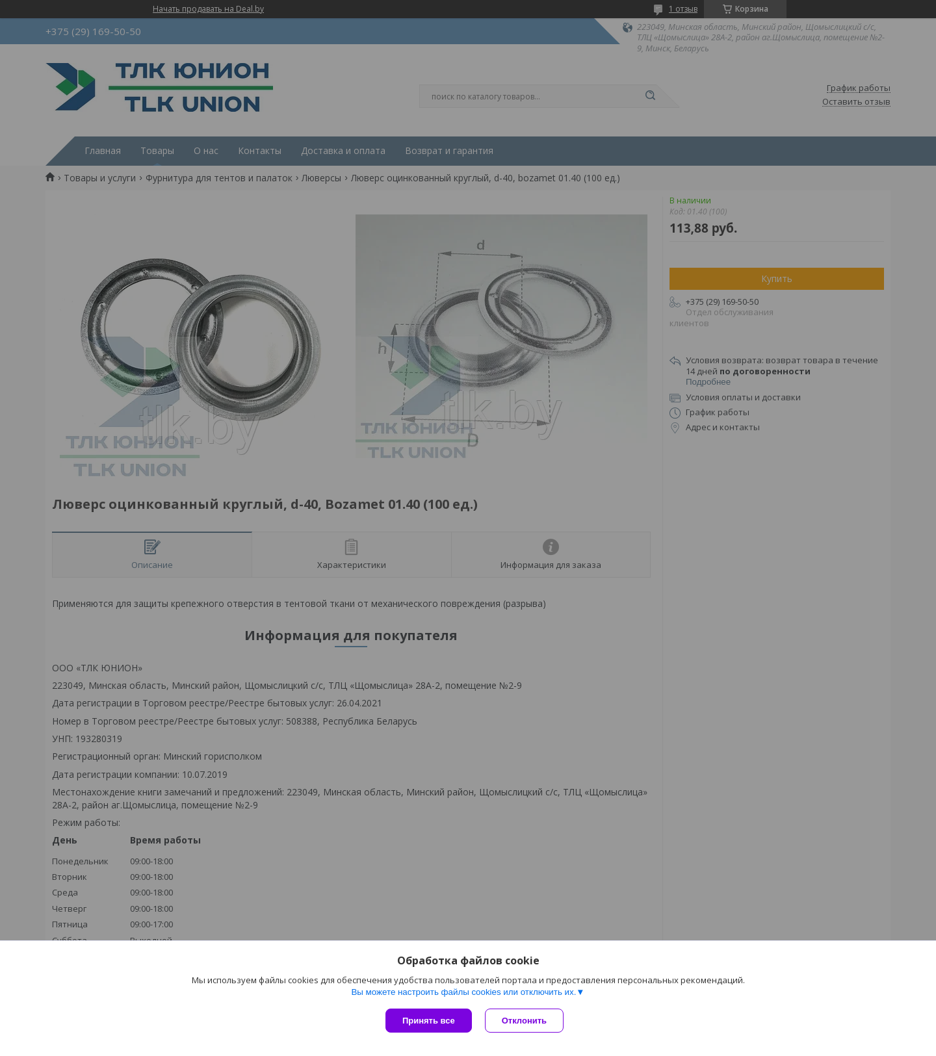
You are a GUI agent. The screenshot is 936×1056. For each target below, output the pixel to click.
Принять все (428, 1020)
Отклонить (524, 1020)
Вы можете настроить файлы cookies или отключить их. (463, 992)
